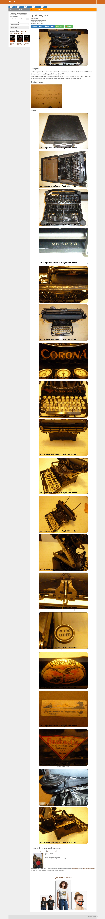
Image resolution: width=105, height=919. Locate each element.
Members (92, 2)
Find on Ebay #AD (59, 26)
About (16, 2)
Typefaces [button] (35, 7)
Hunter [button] (41, 26)
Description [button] (34, 26)
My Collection (49, 851)
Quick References (17, 33)
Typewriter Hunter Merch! (63, 878)
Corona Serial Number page (76, 868)
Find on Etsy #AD (69, 26)
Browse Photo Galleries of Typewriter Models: (17, 22)
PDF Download (12, 44)
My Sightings (54, 851)
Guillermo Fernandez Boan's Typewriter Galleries (38, 851)
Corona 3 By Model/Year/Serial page (88, 868)
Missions (24, 2)
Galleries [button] (27, 7)
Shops (22, 33)
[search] (19, 24)
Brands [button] (12, 7)
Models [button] (19, 7)
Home (32, 9)
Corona (35, 9)
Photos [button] (47, 26)
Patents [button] (43, 7)
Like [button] (52, 26)
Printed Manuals (23, 31)
